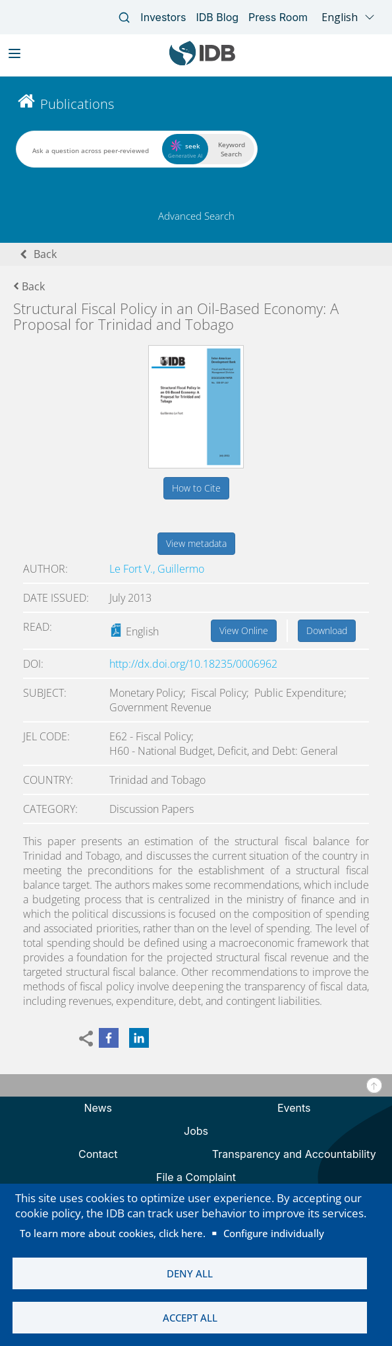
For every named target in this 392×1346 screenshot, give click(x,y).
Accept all (190, 1317)
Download (326, 630)
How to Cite (196, 488)
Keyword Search (231, 149)
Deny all (190, 1273)
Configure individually (273, 1233)
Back (45, 254)
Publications (77, 104)
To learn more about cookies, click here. (113, 1233)
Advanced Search (196, 215)
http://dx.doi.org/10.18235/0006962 (193, 664)
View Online (243, 630)
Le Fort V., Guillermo (156, 568)
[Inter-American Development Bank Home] (202, 62)
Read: (37, 627)
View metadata (196, 543)
